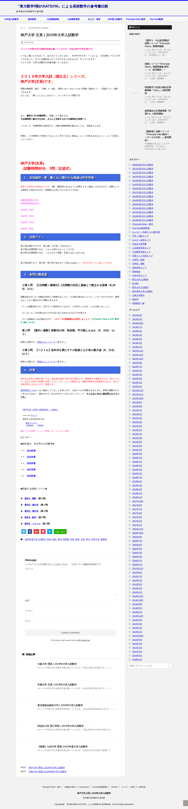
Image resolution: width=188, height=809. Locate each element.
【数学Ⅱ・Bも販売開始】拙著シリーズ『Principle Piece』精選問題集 (157, 43)
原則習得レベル (28, 390)
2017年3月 (137, 517)
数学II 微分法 (31, 504)
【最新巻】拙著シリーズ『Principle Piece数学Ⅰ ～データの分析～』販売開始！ (158, 136)
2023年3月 (137, 378)
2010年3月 (137, 655)
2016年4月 (137, 552)
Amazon (30, 425)
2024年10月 (137, 323)
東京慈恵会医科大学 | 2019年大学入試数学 (60, 705)
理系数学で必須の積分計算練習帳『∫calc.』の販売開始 (158, 90)
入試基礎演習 (53, 19)
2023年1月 (137, 386)
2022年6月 (137, 414)
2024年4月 (137, 335)
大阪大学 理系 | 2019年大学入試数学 (57, 663)
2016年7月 (137, 540)
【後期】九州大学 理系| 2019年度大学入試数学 (62, 746)
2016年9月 (137, 537)
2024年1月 (137, 347)
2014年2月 (137, 612)
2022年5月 (137, 418)
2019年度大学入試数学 (35, 539)
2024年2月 (137, 343)
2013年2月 (137, 631)
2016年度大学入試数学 (142, 188)
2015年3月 (137, 584)
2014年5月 (137, 608)
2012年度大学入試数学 (142, 172)
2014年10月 (137, 600)
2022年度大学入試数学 (142, 212)
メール (28, 610)
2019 (48, 539)
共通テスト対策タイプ (142, 255)
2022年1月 (137, 434)
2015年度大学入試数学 (142, 184)
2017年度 (31, 469)
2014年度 (31, 450)
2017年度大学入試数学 (142, 192)
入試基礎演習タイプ (141, 248)
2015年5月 (137, 580)
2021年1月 (137, 449)
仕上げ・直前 (94, 19)
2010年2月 (137, 659)
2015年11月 (137, 568)
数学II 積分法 (31, 511)
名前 (27, 600)
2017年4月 (137, 513)
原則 (60, 539)
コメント (29, 568)
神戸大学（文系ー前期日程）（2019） (40, 409)
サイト (28, 621)
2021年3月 (137, 442)
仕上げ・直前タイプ (141, 240)
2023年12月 (137, 351)
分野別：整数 (138, 263)
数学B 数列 (30, 517)
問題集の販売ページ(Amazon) (77, 787)
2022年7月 (137, 410)
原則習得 (32, 19)
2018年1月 (137, 497)
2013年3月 (137, 628)
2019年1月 (137, 473)
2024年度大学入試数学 (142, 220)
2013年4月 (137, 624)
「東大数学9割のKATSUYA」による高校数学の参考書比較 (62, 6)
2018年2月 (137, 493)
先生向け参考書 (139, 244)
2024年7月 (137, 327)
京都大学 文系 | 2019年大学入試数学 (57, 684)
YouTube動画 (156, 19)
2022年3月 (137, 426)
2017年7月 (137, 509)
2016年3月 (137, 556)
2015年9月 (137, 572)
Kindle (40, 425)
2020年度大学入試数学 (142, 204)
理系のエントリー (45, 342)
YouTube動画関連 (141, 228)
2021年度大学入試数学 (142, 208)
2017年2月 (137, 521)
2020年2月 (137, 457)
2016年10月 (137, 533)
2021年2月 (137, 446)
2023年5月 (137, 370)
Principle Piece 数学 (135, 19)
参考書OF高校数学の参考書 (94, 798)
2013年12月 (137, 616)
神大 (88, 539)
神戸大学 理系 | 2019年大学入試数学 (47, 767)
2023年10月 (137, 358)
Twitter (114, 787)
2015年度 (31, 457)
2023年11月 (137, 354)
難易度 (104, 539)
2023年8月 (137, 362)
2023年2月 (137, 382)
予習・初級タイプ (140, 236)
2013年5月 (137, 620)
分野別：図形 (138, 259)
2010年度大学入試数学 (142, 164)
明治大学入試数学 (140, 279)
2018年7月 (137, 477)
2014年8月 (137, 604)
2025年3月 (137, 319)
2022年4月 (137, 422)
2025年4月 (137, 315)
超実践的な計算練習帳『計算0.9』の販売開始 (158, 112)
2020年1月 (137, 461)
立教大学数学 (138, 295)
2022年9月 (137, 402)
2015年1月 (137, 592)
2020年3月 (137, 453)
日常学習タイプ (139, 275)
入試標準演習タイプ (141, 251)
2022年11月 (137, 394)
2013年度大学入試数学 (142, 176)
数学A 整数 (30, 498)
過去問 (135, 299)
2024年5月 (137, 331)
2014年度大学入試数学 (142, 180)
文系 (83, 539)
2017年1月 (137, 525)
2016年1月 (137, 564)
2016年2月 (137, 560)
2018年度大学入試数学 (142, 196)
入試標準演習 (73, 19)
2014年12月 (137, 596)
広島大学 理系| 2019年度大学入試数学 (48, 771)
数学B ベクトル (32, 523)
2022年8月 (137, 406)
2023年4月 (137, 374)
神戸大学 (95, 539)
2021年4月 (137, 438)
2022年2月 (137, 430)
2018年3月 (137, 489)
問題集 (66, 539)
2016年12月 (137, 529)
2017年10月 (137, 501)
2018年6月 (137, 481)
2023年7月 (137, 366)
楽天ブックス (31, 423)
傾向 (54, 539)
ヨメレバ (34, 415)
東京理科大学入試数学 (142, 291)
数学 (77, 539)
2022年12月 (137, 390)
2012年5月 (137, 643)
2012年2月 (137, 647)
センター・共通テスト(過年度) (146, 232)
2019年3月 (137, 465)
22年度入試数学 (11, 19)
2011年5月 (137, 651)
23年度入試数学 (115, 19)
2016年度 (31, 463)
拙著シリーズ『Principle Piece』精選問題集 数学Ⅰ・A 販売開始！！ (157, 66)
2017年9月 (137, 505)
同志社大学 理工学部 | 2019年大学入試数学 (60, 725)
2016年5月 (137, 548)
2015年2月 (137, 588)
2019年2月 (137, 469)
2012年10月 (137, 635)
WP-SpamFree (84, 640)
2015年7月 (137, 576)
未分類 (135, 283)
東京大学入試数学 (140, 287)
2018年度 (31, 475)
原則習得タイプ (139, 267)
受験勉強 (136, 271)
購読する (134, 27)
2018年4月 (137, 485)
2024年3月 (137, 339)
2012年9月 (137, 639)
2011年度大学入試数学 (142, 168)
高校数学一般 (138, 303)
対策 (72, 539)
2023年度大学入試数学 (142, 216)
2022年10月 (137, 398)
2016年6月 (137, 544)
